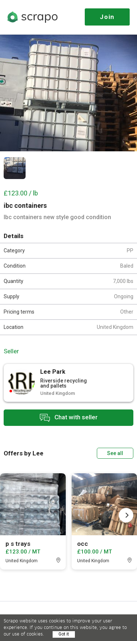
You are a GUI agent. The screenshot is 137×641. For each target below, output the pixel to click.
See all (115, 453)
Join (107, 16)
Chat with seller (69, 417)
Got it (63, 634)
